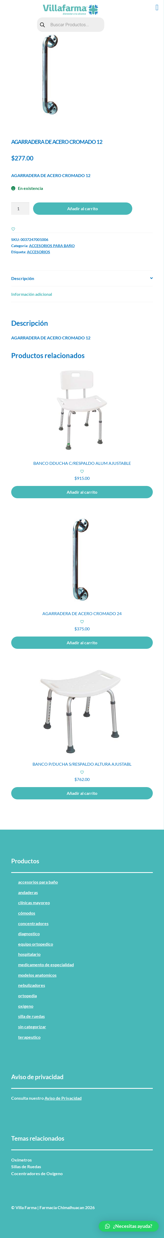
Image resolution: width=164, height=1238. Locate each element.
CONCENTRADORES (33, 923)
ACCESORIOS (38, 252)
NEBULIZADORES (31, 985)
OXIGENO (25, 1006)
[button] (129, 1226)
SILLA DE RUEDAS (31, 1016)
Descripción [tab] (22, 278)
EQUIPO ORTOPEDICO (35, 943)
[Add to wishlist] (13, 229)
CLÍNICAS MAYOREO (34, 902)
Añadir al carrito (82, 208)
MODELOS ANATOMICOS (37, 975)
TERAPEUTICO (29, 1037)
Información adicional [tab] (31, 294)
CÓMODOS (26, 912)
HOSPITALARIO (29, 954)
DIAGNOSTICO (29, 933)
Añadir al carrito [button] (82, 492)
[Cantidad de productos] (20, 208)
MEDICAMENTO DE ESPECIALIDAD (46, 964)
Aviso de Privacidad (63, 1098)
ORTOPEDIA (27, 995)
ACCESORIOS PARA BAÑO (52, 245)
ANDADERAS (28, 892)
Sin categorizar (32, 1026)
